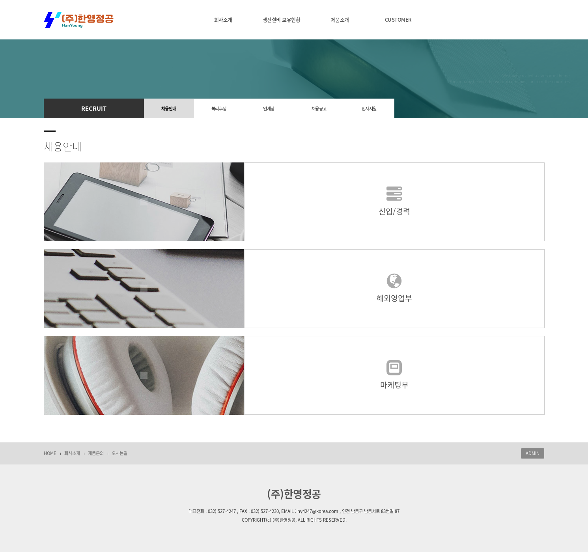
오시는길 (119, 453)
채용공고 (319, 108)
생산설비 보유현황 (282, 19)
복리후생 (218, 108)
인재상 (268, 108)
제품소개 (340, 19)
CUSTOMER (398, 19)
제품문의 (96, 453)
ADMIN (532, 453)
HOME (50, 453)
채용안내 (168, 108)
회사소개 (223, 19)
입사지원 (369, 108)
